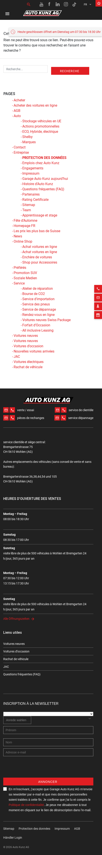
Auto (17, 116)
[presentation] (36, 769)
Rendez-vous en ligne (38, 315)
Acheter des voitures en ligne (35, 105)
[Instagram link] (66, 4)
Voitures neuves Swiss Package (46, 320)
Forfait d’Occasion (36, 325)
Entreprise (21, 152)
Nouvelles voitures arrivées (34, 351)
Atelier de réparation (37, 288)
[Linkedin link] (58, 4)
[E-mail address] (48, 752)
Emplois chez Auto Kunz (40, 163)
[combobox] (17, 720)
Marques (29, 142)
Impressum (30, 173)
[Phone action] (98, 279)
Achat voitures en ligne (39, 247)
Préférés (20, 268)
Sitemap (28, 205)
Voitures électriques (29, 362)
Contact (20, 147)
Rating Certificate (35, 200)
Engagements (32, 168)
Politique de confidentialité (26, 805)
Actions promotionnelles (40, 126)
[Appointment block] (98, 305)
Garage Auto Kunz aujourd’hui (45, 179)
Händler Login (12, 837)
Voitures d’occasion (28, 346)
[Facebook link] (49, 4)
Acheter (19, 100)
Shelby (27, 137)
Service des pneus (36, 304)
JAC (17, 356)
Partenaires (31, 194)
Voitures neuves (26, 336)
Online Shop (23, 241)
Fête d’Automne (25, 220)
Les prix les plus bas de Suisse (37, 231)
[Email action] (98, 287)
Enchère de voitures (37, 257)
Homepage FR (24, 226)
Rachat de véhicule (28, 367)
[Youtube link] (41, 4)
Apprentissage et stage (39, 215)
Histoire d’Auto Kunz (37, 184)
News (18, 236)
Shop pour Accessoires (39, 262)
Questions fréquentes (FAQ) (43, 189)
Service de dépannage (39, 309)
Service (19, 283)
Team (26, 210)
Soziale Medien (25, 278)
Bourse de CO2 (33, 294)
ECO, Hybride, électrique (40, 131)
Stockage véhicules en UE (41, 121)
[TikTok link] (74, 4)
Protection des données (34, 828)
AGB (17, 111)
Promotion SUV (25, 273)
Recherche (69, 71)
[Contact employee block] (98, 296)
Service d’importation (38, 299)
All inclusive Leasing (37, 330)
